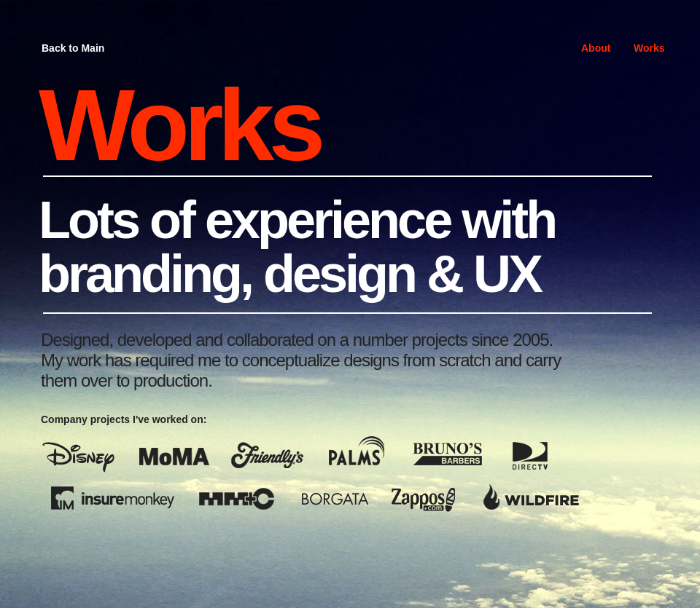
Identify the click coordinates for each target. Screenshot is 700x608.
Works (649, 48)
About (595, 48)
